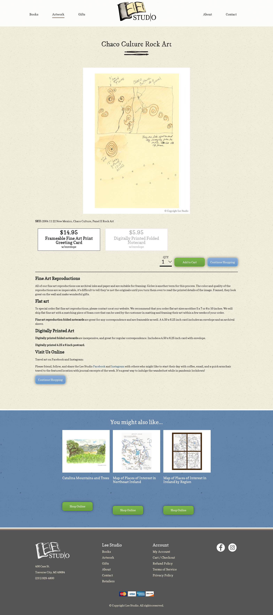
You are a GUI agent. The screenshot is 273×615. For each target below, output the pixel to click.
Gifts (105, 563)
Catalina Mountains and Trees (85, 478)
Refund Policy (163, 563)
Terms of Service (165, 569)
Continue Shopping (222, 262)
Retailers (108, 581)
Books (106, 551)
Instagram (117, 366)
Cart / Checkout (164, 557)
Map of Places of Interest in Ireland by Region (184, 480)
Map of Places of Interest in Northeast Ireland (134, 480)
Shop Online (77, 506)
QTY (166, 257)
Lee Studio (136, 11)
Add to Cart (190, 262)
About (106, 569)
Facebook (99, 366)
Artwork (108, 557)
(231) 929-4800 (44, 578)
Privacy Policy (163, 575)
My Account (161, 551)
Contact (107, 575)
